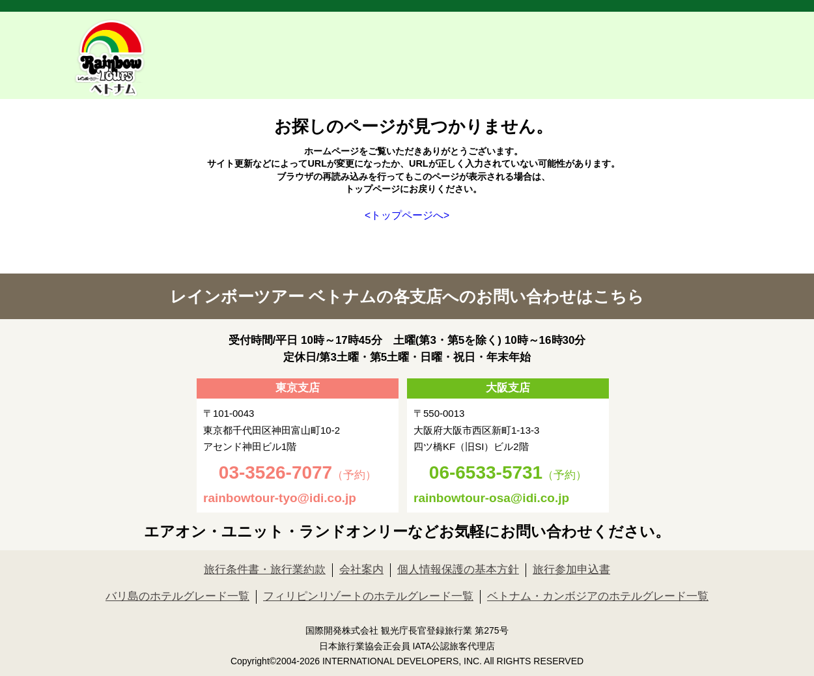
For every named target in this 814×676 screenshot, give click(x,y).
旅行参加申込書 (571, 569)
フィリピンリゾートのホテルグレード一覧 (368, 596)
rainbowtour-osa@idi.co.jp (491, 498)
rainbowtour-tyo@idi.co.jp (279, 498)
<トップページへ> (407, 215)
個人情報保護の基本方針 (458, 569)
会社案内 (361, 569)
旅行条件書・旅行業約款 (265, 569)
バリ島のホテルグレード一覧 (177, 596)
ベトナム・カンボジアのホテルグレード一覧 (598, 596)
